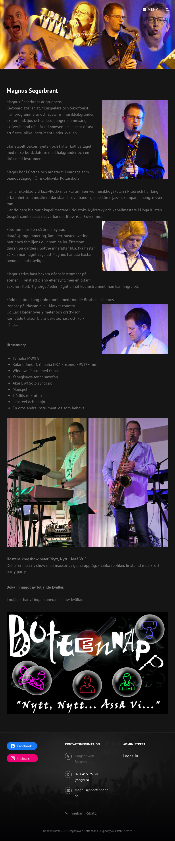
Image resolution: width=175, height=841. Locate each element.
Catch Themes (123, 831)
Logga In (130, 755)
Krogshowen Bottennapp (83, 831)
